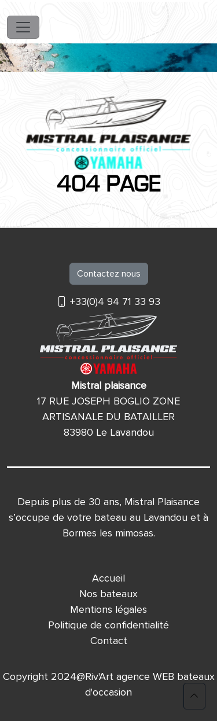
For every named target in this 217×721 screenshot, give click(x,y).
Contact (108, 640)
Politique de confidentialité (108, 625)
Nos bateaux (108, 593)
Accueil (108, 578)
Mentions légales (108, 609)
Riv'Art (99, 676)
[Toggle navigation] (23, 27)
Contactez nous (109, 273)
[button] (194, 696)
